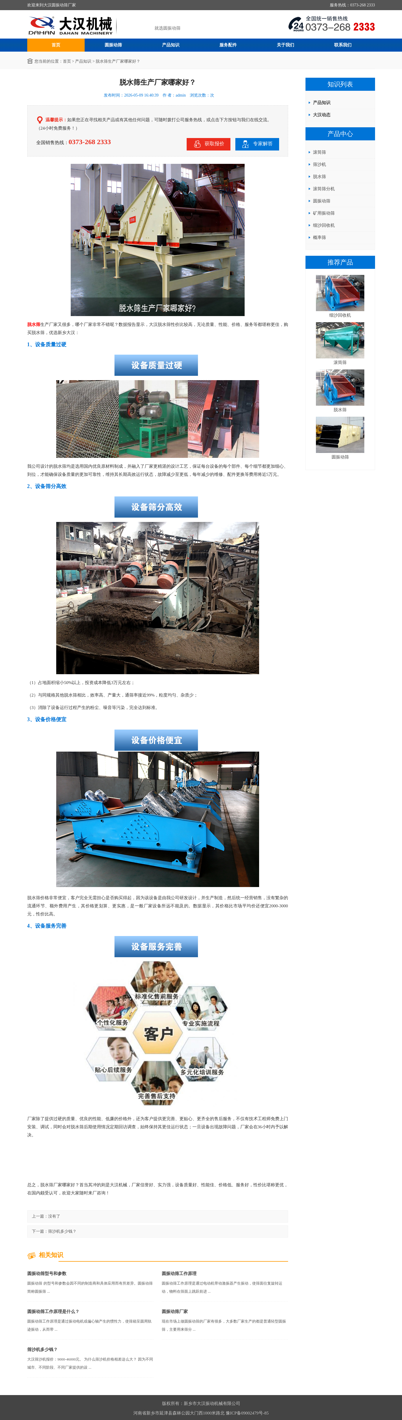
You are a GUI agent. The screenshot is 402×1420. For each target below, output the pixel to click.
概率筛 (319, 237)
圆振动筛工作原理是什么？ (53, 1311)
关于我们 (285, 45)
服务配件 (228, 45)
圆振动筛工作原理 (179, 1273)
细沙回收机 (324, 225)
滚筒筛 (319, 152)
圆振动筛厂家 (175, 1311)
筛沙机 (319, 164)
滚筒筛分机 (324, 188)
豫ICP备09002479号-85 (247, 1413)
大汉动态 (321, 115)
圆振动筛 (113, 45)
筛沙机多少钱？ (62, 1231)
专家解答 (257, 144)
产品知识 (170, 45)
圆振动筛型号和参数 (46, 1273)
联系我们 (343, 45)
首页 (56, 45)
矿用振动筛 (324, 213)
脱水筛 (33, 324)
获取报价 (208, 144)
